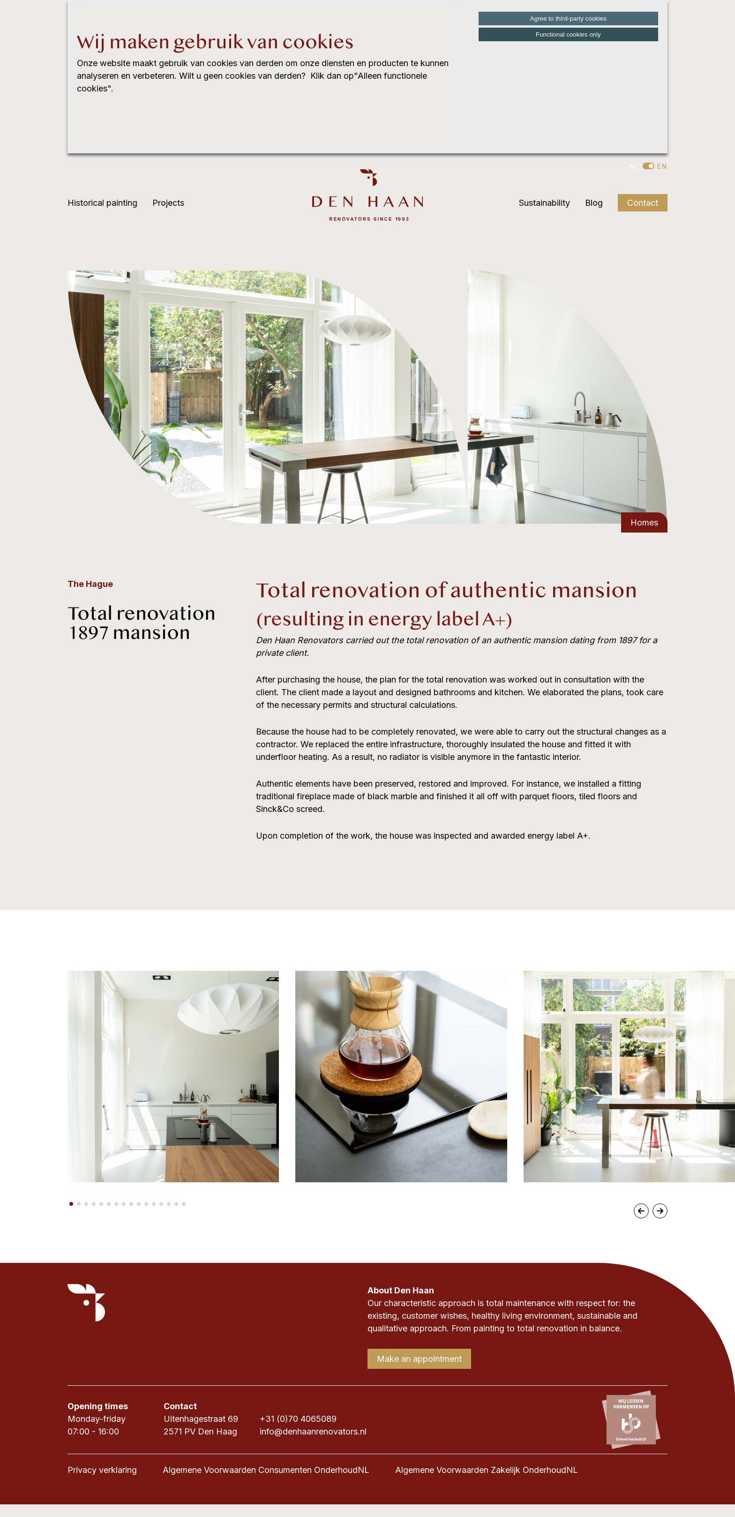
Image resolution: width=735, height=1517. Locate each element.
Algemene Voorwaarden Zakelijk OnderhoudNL (486, 1470)
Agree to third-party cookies (568, 18)
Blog (594, 203)
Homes (644, 522)
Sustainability (544, 203)
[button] (71, 1204)
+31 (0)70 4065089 (298, 1419)
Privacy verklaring (102, 1470)
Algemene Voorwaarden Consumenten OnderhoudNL (266, 1470)
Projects (168, 203)
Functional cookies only (568, 34)
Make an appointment (419, 1359)
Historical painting (102, 203)
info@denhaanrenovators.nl (313, 1431)
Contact (642, 203)
